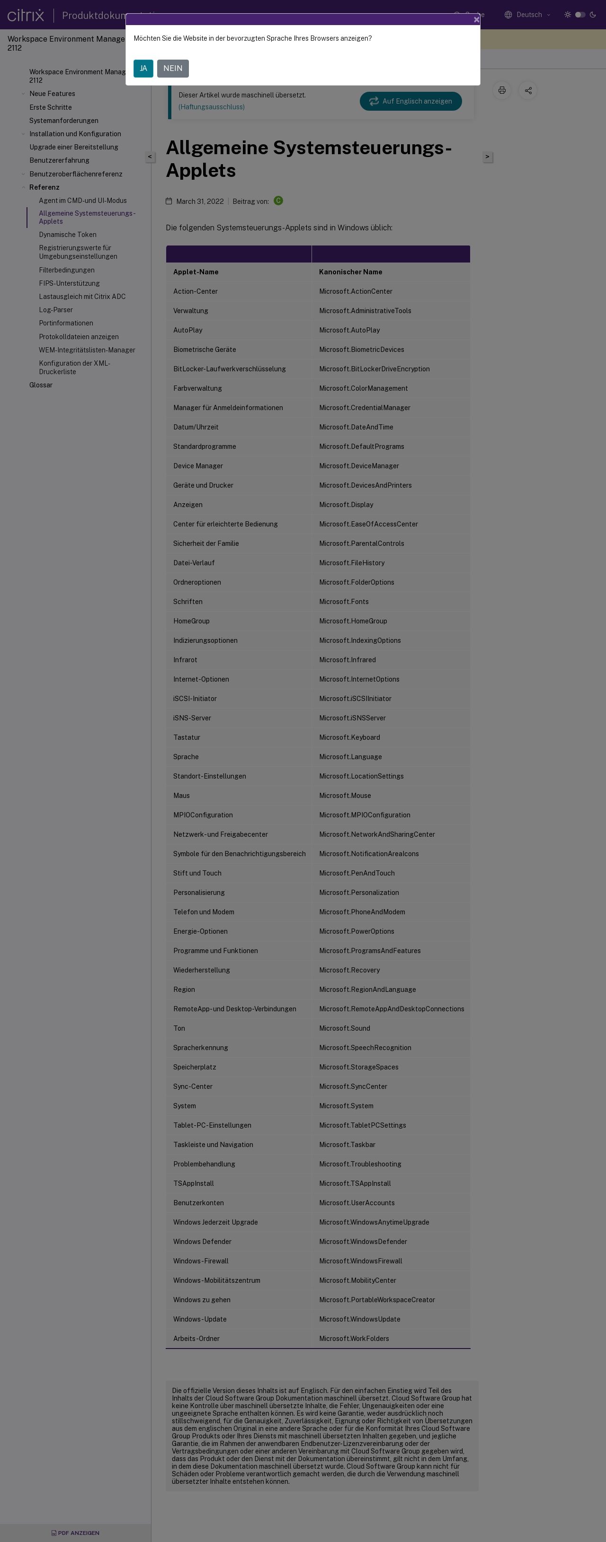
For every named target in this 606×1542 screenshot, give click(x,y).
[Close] (477, 19)
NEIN (173, 68)
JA (143, 68)
